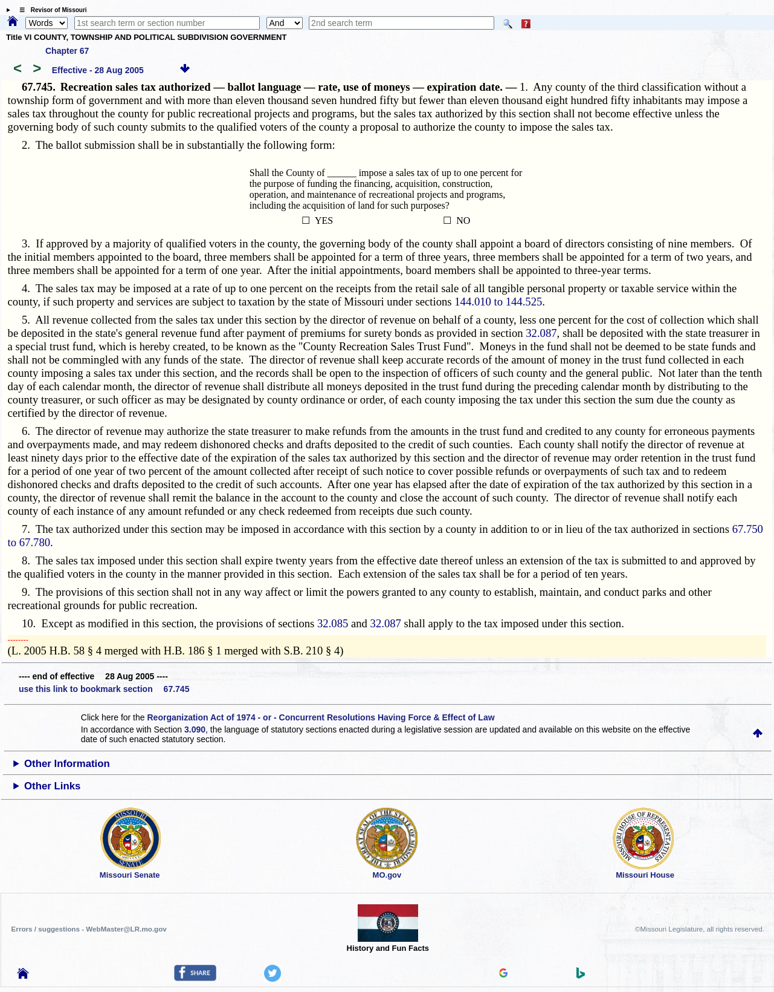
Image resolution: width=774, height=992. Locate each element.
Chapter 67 (67, 51)
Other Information (67, 763)
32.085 (332, 623)
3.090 (194, 729)
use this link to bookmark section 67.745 (104, 689)
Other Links (52, 786)
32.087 (541, 333)
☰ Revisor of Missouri (50, 10)
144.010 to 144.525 (498, 301)
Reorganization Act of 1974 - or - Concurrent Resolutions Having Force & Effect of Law (320, 717)
